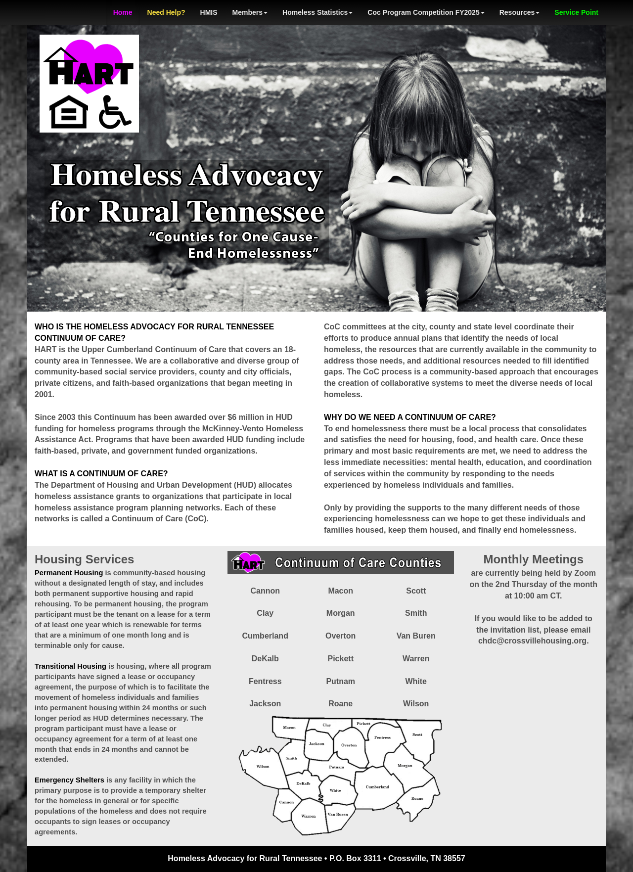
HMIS (209, 12)
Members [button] (250, 12)
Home (123, 12)
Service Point (576, 12)
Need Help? (166, 12)
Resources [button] (519, 12)
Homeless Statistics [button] (317, 12)
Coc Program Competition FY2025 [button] (425, 12)
